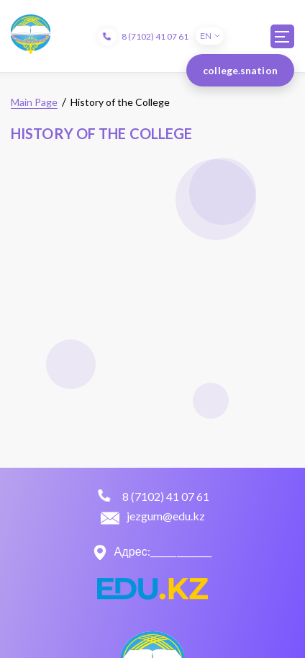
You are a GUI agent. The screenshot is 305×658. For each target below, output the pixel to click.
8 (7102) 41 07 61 (155, 36)
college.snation (240, 70)
